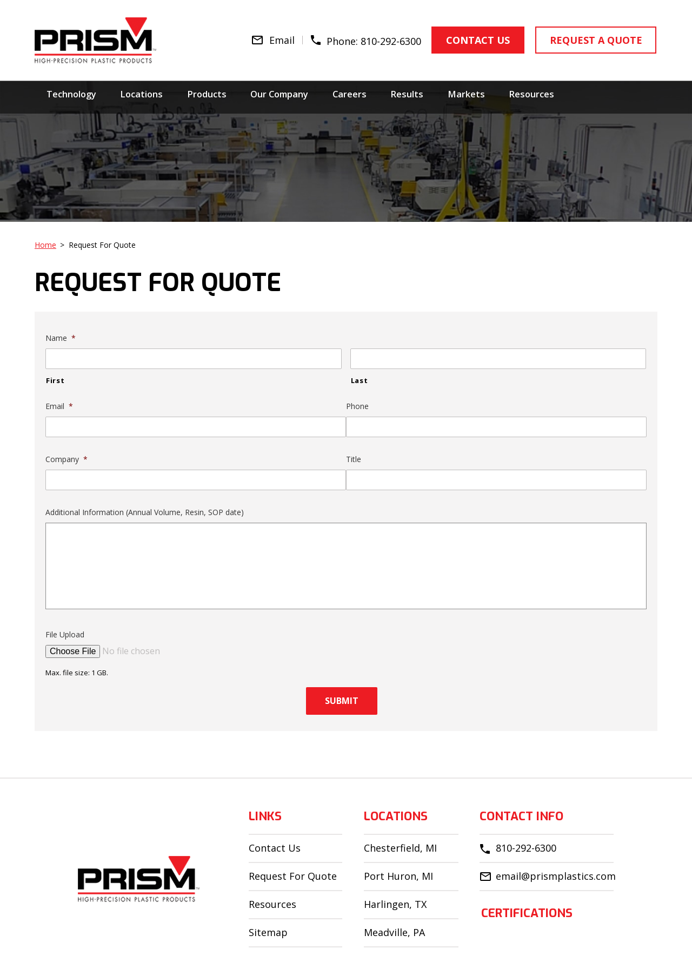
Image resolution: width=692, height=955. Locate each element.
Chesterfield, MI (400, 847)
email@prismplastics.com (556, 876)
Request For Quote (293, 876)
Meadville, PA (394, 932)
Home (45, 245)
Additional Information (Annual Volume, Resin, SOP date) (144, 512)
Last (359, 380)
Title (353, 459)
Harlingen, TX (395, 904)
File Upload (64, 635)
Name (60, 338)
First (55, 380)
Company (66, 459)
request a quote (588, 38)
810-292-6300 (388, 39)
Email (59, 406)
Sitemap (268, 932)
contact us (474, 38)
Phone (357, 406)
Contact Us (275, 847)
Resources (272, 904)
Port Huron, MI (398, 876)
